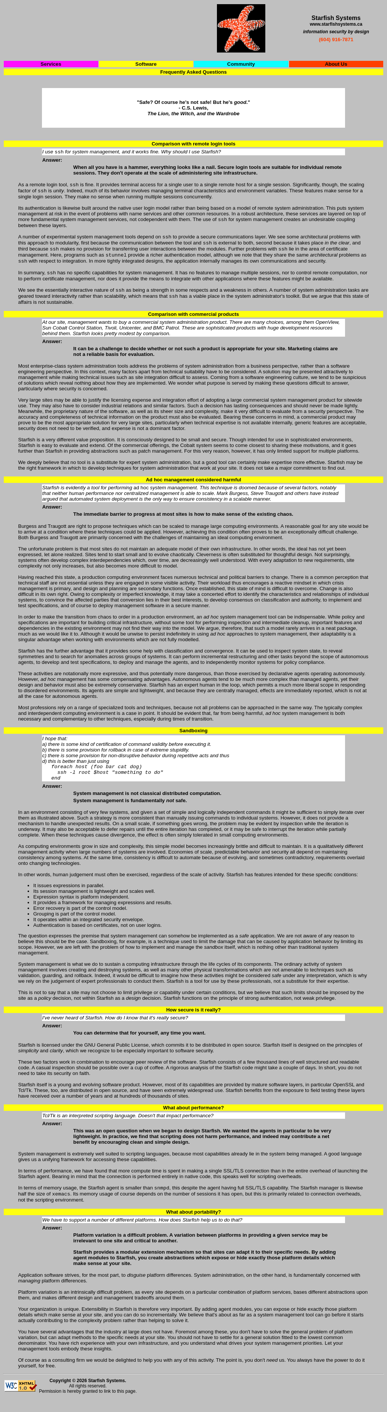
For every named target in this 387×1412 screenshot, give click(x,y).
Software (145, 64)
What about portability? (193, 1226)
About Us (336, 64)
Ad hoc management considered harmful (193, 489)
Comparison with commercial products (193, 323)
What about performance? (193, 1120)
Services (50, 64)
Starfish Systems (106, 1394)
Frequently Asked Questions (193, 72)
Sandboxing (193, 739)
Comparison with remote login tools (193, 144)
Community (241, 64)
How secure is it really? (193, 1022)
